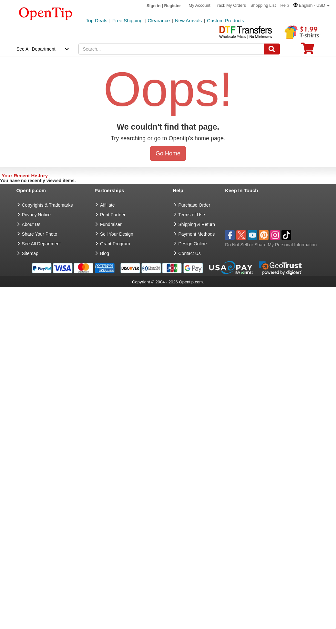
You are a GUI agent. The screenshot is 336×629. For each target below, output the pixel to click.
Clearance (159, 20)
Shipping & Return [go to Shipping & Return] (196, 224)
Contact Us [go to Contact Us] (189, 253)
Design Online (192, 243)
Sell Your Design (116, 234)
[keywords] (171, 49)
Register (172, 5)
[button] (311, 5)
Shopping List (263, 5)
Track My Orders (230, 5)
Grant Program (115, 243)
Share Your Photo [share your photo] (39, 234)
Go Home (168, 153)
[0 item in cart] (307, 50)
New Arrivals (188, 20)
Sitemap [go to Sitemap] (30, 253)
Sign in (153, 5)
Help (284, 5)
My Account (199, 5)
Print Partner (113, 214)
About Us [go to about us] (31, 224)
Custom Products (225, 20)
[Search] (272, 49)
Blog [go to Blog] (104, 253)
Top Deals (96, 20)
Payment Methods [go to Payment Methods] (196, 234)
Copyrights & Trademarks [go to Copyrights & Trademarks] (47, 205)
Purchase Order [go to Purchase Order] (194, 205)
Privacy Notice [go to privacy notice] (36, 214)
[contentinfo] (45, 13)
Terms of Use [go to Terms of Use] (191, 214)
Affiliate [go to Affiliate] (107, 205)
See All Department (36, 49)
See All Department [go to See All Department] (41, 243)
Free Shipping (127, 20)
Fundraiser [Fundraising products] (111, 224)
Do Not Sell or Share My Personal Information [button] (271, 244)
